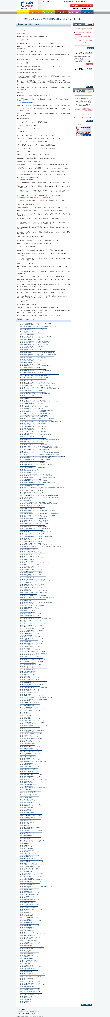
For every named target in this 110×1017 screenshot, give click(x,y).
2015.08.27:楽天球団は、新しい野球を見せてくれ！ (32, 549)
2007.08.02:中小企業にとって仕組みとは (29, 888)
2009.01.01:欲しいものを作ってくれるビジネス (31, 832)
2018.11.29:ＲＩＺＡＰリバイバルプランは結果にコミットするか (35, 413)
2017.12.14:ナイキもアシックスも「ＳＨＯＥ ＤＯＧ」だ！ (34, 451)
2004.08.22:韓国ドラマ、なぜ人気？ (28, 996)
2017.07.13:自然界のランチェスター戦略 (29, 469)
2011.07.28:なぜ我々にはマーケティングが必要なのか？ (33, 722)
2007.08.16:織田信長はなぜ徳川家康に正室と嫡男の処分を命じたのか (36, 886)
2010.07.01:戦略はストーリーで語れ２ (29, 768)
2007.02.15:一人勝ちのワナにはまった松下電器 (31, 909)
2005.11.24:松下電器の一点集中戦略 (28, 960)
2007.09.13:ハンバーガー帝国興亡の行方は (30, 883)
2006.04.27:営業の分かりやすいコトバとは (30, 942)
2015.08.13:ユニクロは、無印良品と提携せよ (30, 551)
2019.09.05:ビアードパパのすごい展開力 (29, 380)
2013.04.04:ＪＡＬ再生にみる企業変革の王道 (30, 650)
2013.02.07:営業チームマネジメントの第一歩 (30, 656)
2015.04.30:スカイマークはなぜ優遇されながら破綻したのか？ (34, 562)
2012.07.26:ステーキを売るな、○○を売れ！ (30, 679)
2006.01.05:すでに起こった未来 (27, 955)
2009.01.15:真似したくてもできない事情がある (31, 830)
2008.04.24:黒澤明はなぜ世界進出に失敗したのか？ (32, 858)
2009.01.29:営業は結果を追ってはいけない (30, 828)
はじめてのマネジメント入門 (82, 45)
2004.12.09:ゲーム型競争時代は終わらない (30, 991)
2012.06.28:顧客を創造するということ (29, 682)
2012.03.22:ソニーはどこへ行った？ (28, 694)
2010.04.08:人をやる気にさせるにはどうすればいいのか (33, 778)
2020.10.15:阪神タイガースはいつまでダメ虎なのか (32, 333)
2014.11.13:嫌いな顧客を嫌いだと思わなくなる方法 (32, 584)
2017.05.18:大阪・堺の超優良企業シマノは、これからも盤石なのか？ (36, 475)
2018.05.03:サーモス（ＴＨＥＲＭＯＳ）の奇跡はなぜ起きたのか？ (35, 434)
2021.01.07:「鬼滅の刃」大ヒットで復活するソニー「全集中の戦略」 (36, 323)
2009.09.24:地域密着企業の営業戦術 (28, 801)
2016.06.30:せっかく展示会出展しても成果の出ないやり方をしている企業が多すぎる (39, 513)
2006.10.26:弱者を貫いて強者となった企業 (30, 922)
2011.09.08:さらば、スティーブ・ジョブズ (30, 717)
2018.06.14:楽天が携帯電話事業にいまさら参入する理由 (33, 429)
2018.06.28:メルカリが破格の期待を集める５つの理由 (32, 428)
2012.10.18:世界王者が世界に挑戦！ (28, 669)
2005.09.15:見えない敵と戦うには (27, 968)
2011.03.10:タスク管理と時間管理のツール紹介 (31, 738)
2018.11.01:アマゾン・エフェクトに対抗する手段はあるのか (34, 415)
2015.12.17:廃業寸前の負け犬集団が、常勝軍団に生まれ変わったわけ (36, 536)
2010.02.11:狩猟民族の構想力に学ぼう (29, 784)
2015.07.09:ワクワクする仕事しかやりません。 (31, 554)
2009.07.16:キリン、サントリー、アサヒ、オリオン (32, 809)
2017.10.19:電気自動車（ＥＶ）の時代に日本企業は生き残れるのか (35, 457)
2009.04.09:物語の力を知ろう (26, 820)
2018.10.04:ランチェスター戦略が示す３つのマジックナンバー (34, 416)
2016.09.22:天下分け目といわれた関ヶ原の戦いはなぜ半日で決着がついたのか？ (38, 503)
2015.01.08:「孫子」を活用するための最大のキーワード (33, 576)
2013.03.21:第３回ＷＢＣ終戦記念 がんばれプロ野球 (32, 651)
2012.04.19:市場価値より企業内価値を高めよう (31, 690)
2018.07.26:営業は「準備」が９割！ (28, 425)
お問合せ (69, 1)
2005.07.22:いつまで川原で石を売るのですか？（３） (32, 973)
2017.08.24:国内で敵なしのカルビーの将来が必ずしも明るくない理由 (36, 464)
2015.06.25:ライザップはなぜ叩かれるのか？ (30, 556)
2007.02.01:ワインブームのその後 (27, 910)
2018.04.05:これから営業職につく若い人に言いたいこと (33, 438)
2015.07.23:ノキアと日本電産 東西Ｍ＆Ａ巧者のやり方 (33, 553)
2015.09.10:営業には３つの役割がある (29, 548)
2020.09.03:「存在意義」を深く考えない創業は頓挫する (33, 338)
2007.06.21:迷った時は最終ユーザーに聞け (30, 892)
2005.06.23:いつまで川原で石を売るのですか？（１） (32, 976)
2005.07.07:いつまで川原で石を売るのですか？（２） (32, 975)
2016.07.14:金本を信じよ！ (26, 512)
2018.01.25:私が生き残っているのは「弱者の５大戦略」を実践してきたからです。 (39, 446)
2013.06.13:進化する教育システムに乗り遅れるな (31, 641)
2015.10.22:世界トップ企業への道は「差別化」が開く (32, 543)
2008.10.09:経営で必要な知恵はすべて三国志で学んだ (32, 842)
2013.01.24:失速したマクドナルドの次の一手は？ (31, 658)
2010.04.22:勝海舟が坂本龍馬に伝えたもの (30, 776)
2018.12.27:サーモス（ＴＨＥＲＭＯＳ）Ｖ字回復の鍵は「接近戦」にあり (37, 410)
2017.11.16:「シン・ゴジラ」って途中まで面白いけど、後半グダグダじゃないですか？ (40, 454)
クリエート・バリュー (83, 124)
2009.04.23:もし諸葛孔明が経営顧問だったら (30, 819)
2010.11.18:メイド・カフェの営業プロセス (30, 751)
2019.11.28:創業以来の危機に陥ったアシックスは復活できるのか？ (35, 370)
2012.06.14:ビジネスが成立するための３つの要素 (31, 684)
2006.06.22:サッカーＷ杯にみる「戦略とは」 (30, 937)
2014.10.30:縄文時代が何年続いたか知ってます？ (31, 585)
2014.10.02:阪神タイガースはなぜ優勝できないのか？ (32, 587)
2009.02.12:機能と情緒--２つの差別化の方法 (30, 827)
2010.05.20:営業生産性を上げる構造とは (29, 773)
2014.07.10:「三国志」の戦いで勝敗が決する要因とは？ (33, 595)
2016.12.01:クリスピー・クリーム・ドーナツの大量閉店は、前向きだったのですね (39, 495)
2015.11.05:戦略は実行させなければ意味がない (31, 541)
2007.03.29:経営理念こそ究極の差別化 (29, 902)
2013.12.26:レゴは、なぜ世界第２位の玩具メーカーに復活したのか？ (36, 618)
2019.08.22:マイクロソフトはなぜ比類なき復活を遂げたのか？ (34, 382)
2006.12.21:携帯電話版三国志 (26, 915)
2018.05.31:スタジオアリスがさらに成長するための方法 (33, 431)
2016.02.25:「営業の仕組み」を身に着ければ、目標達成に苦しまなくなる (37, 528)
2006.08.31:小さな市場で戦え (26, 929)
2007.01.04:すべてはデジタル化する (28, 914)
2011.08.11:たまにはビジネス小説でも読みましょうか (32, 720)
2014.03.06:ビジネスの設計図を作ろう (29, 610)
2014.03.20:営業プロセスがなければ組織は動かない (32, 608)
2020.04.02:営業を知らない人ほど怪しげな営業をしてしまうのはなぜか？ (37, 356)
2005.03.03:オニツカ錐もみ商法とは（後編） (30, 981)
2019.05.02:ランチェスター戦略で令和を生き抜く (31, 395)
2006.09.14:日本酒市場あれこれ (27, 927)
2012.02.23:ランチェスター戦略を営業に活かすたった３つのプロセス (36, 697)
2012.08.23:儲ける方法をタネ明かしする (29, 676)
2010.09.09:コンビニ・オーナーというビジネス (31, 759)
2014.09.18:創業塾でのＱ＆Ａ (26, 589)
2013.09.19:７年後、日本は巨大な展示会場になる (31, 630)
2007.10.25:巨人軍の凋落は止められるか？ (30, 878)
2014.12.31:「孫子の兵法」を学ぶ (27, 577)
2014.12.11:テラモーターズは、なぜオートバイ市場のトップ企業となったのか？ (38, 581)
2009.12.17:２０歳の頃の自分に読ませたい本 (30, 791)
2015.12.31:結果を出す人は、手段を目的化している (32, 534)
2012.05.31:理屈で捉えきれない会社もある (30, 686)
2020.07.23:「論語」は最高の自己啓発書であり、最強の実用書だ (35, 342)
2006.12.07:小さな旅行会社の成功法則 (29, 917)
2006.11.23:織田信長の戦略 (26, 919)
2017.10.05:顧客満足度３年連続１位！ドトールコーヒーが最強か (35, 459)
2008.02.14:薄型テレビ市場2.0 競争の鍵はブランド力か (33, 865)
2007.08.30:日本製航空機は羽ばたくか (29, 884)
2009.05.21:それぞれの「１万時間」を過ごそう (31, 815)
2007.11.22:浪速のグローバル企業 (27, 874)
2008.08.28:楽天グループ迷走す (27, 846)
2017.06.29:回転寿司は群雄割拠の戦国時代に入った (32, 470)
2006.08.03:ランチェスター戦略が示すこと (30, 932)
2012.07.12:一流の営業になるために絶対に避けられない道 (33, 681)
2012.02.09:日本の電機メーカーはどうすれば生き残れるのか (34, 699)
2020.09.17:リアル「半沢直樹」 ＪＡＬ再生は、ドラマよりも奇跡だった (37, 336)
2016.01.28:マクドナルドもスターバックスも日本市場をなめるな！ (35, 531)
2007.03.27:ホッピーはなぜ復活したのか (29, 904)
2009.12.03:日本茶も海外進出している (29, 792)
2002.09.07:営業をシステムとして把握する (30, 999)
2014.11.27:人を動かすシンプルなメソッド (30, 582)
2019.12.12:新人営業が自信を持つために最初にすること (33, 369)
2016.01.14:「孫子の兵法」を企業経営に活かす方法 (32, 533)
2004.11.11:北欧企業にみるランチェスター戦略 (31, 993)
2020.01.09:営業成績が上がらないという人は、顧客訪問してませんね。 (36, 365)
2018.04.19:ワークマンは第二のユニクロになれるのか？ (33, 436)
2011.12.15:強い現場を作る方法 (27, 705)
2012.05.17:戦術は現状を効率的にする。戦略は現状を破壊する (34, 687)
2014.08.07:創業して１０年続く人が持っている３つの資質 (33, 592)
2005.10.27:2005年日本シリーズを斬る (29, 961)
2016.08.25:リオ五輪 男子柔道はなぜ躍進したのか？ (32, 507)
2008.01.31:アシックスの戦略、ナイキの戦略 (30, 866)
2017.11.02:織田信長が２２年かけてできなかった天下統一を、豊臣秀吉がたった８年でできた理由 (42, 456)
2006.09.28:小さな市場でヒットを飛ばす (29, 925)
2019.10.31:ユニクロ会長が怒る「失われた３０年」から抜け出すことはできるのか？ (39, 374)
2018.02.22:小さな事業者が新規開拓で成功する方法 (32, 443)
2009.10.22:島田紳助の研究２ (26, 797)
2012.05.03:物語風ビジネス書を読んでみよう (30, 689)
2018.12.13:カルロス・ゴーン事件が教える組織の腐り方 (33, 411)
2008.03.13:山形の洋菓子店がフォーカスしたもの (31, 861)
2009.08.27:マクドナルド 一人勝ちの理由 (30, 804)
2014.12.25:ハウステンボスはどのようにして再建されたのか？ (34, 579)
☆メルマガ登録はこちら (23, 33)
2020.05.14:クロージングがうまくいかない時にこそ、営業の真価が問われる (37, 351)
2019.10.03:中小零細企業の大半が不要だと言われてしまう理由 (34, 377)
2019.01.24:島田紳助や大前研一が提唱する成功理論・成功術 (34, 406)
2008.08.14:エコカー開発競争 (26, 848)
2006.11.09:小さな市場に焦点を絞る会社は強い (31, 920)
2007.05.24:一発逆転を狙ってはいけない (29, 896)
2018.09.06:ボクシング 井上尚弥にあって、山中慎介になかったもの (36, 420)
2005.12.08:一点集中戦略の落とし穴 (28, 958)
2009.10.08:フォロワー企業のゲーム (28, 799)
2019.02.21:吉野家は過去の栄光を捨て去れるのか (31, 403)
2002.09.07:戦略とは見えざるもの (27, 998)
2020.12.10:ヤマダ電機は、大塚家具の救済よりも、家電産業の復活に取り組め (38, 326)
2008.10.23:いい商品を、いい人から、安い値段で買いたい (33, 840)
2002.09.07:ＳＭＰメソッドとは (27, 1002)
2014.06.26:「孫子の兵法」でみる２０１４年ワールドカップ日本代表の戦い (37, 597)
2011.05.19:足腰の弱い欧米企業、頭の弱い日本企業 (32, 730)
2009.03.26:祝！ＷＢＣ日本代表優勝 (28, 822)
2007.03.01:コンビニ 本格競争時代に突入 (30, 907)
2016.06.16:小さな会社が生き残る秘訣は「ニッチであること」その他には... (37, 515)
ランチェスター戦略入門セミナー (83, 108)
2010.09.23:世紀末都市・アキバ (27, 758)
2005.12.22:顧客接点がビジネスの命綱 (29, 957)
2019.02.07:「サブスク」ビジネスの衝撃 (29, 405)
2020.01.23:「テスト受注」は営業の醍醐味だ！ (31, 364)
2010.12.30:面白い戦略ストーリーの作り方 (30, 746)
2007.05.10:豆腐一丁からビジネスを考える (30, 897)
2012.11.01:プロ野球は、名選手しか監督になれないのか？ (33, 668)
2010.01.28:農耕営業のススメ (26, 786)
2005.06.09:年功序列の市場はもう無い (29, 978)
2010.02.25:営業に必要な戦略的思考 (28, 782)
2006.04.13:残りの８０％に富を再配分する (30, 943)
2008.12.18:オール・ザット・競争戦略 (29, 833)
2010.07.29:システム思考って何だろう (29, 764)
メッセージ (35, 12)
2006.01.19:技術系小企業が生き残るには (29, 953)
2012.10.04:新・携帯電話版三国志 (27, 671)
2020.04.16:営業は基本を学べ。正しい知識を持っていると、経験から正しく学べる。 (39, 354)
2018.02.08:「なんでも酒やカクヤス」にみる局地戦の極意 (33, 444)
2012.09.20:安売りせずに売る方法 (27, 672)
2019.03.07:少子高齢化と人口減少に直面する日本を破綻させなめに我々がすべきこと (39, 402)
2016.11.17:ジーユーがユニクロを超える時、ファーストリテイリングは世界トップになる (40, 497)
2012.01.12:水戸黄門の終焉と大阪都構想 (29, 702)
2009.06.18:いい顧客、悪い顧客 (27, 812)
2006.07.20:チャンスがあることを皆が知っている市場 (32, 934)
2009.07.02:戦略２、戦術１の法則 (27, 810)
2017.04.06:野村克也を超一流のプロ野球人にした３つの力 (33, 480)
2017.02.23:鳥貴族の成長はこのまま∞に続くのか (31, 485)
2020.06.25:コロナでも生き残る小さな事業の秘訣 (31, 346)
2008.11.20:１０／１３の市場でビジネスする (30, 837)
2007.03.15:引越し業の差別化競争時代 (29, 906)
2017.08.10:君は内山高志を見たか (27, 466)
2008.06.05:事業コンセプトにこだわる (29, 856)
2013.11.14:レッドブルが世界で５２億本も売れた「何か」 (33, 623)
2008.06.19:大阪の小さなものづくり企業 (29, 855)
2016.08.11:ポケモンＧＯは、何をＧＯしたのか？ (31, 508)
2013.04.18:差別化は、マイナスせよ (28, 648)
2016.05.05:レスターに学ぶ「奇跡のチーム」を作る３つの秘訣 (34, 520)
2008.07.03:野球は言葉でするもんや (28, 853)
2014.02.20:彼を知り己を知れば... (27, 612)
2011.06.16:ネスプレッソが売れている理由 (30, 727)
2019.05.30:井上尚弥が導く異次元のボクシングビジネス (33, 392)
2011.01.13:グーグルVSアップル (27, 745)
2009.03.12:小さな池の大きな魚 (27, 823)
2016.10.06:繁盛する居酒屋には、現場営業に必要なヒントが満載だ (35, 502)
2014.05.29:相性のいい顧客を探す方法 (29, 600)
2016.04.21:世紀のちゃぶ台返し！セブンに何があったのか (33, 521)
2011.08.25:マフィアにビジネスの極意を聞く (30, 718)
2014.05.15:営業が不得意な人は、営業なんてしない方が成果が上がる (36, 602)
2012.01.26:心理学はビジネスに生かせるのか (30, 700)
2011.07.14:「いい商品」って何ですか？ (29, 723)
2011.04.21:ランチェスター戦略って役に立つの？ (31, 733)
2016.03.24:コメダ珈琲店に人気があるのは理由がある (32, 525)
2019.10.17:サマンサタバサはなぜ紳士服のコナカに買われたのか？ (35, 375)
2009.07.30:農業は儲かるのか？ (27, 807)
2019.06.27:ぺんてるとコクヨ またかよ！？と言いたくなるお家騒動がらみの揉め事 (39, 388)
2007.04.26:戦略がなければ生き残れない (29, 899)
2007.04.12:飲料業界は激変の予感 (27, 901)
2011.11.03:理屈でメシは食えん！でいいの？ (30, 710)
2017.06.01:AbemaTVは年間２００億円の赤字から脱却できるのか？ (35, 474)
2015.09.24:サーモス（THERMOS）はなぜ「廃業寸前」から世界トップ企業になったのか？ (41, 546)
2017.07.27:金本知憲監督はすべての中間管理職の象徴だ (33, 467)
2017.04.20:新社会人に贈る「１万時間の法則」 (31, 479)
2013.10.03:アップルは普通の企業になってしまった (32, 628)
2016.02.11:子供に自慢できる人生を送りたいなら (31, 530)
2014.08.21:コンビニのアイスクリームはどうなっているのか (34, 590)
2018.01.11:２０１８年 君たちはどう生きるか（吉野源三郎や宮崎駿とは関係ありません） (41, 447)
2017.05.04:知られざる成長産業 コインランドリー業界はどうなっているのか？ (38, 477)
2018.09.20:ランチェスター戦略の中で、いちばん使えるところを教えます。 (37, 418)
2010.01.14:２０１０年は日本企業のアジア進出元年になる (33, 787)
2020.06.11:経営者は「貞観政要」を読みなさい (31, 347)
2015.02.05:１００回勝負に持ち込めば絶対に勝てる (32, 572)
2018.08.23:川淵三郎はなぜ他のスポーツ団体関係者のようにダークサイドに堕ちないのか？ (41, 421)
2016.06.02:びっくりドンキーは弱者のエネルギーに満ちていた (34, 516)
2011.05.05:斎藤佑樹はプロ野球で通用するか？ (31, 732)
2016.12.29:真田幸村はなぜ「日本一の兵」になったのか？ (33, 492)
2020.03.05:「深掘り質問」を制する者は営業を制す (32, 359)
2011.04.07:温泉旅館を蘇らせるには (28, 735)
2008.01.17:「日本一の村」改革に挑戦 (29, 868)
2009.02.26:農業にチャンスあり (27, 825)
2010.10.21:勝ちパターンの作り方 (27, 755)
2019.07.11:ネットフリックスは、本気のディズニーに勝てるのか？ (35, 387)
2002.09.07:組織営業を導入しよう (27, 1001)
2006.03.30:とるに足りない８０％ (27, 945)
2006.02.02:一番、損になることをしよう (29, 952)
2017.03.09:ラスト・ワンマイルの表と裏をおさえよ (32, 484)
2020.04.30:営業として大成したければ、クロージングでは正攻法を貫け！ (37, 352)
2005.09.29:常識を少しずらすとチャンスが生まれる (32, 966)
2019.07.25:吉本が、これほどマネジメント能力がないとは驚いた (35, 385)
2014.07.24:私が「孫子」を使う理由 (28, 594)
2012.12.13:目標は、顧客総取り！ (27, 663)
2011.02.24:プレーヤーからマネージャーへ (30, 740)
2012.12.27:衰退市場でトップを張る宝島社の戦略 (31, 661)
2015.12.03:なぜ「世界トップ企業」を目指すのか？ (32, 538)
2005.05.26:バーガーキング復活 (27, 979)
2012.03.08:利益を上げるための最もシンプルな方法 (32, 695)
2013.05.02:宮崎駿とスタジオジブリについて (30, 646)
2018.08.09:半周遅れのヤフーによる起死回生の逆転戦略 (33, 423)
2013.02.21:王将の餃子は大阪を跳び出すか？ (30, 654)
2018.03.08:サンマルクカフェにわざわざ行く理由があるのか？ (34, 441)
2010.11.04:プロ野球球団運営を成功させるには (31, 753)
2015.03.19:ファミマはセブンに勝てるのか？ (30, 567)
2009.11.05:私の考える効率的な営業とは (29, 796)
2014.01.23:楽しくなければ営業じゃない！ (30, 615)
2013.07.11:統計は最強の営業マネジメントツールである (33, 638)
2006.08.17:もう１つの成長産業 (27, 930)
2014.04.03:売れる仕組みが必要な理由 (29, 607)
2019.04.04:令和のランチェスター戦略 (29, 398)
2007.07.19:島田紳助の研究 (26, 889)
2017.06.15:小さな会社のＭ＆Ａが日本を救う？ (31, 472)
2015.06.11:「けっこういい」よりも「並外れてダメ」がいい (34, 558)
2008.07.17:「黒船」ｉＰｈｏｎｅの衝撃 (29, 851)
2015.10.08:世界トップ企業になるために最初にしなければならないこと (36, 544)
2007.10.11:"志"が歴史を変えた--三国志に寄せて (31, 879)
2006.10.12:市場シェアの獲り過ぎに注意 (29, 924)
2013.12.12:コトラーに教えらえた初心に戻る (30, 620)
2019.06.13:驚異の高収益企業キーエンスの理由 (31, 390)
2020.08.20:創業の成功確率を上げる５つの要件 (31, 339)
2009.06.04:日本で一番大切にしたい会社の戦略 (31, 814)
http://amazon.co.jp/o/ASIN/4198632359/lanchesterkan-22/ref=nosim (36, 197)
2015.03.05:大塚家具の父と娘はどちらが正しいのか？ (32, 569)
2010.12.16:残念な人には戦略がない (28, 748)
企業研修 (61, 12)
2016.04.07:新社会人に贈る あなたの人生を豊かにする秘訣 (34, 523)
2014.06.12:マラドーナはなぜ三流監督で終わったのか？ (33, 599)
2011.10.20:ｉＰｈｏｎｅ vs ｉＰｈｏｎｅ (30, 712)
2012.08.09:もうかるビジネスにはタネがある (30, 677)
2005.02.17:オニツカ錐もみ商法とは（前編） (30, 983)
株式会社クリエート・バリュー (27, 5)
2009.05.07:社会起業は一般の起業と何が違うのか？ (32, 817)
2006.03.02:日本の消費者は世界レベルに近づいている (32, 948)
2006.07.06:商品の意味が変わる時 (27, 935)
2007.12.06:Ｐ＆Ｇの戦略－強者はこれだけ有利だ (31, 873)
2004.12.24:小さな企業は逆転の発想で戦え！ (30, 989)
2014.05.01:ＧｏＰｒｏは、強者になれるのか (30, 603)
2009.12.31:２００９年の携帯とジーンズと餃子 (31, 789)
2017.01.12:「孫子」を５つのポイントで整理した (31, 490)
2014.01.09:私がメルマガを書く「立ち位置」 (30, 617)
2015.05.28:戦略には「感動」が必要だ (29, 559)
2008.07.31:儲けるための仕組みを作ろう (29, 850)
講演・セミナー (48, 12)
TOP (23, 12)
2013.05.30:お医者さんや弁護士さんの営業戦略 (31, 643)
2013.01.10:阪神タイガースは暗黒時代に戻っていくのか (33, 659)
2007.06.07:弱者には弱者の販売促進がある (30, 894)
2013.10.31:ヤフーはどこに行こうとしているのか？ (32, 625)
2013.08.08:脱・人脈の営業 (26, 635)
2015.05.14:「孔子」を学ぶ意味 (27, 561)
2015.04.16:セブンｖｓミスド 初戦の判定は (30, 564)
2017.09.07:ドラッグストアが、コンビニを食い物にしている (34, 462)
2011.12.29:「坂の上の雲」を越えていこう (30, 704)
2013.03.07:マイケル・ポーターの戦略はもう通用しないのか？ (34, 653)
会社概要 (53, 1)
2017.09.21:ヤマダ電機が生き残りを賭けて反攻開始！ (32, 461)
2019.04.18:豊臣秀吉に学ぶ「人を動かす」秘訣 (31, 397)
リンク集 (75, 1)
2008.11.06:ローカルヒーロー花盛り (28, 838)
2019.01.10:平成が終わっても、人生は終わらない (31, 408)
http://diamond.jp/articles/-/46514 (26, 102)
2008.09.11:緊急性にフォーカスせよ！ (29, 845)
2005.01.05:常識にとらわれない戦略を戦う (30, 988)
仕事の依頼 (87, 12)
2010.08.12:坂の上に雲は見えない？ (28, 763)
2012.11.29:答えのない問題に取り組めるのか (30, 664)
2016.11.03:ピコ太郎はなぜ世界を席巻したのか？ (31, 498)
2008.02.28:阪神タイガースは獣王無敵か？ (30, 863)
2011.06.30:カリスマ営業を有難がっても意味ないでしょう (33, 725)
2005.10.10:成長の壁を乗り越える (27, 965)
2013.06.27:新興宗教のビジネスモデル (29, 640)
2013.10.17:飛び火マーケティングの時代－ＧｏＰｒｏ (32, 626)
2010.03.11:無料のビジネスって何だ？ (29, 781)
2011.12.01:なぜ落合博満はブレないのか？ (30, 707)
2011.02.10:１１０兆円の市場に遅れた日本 (30, 741)
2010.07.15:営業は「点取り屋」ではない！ (30, 766)
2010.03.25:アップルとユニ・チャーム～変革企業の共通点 (33, 779)
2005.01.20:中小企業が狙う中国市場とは (29, 986)
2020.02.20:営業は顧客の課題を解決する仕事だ (31, 361)
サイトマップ (82, 1)
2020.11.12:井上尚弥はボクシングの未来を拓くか (31, 329)
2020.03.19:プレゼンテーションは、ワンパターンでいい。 (33, 357)
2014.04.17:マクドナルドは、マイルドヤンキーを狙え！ (33, 605)
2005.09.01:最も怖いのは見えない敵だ (29, 970)
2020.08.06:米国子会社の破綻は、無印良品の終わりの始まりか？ (35, 341)
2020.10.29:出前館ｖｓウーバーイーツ (29, 331)
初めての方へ (46, 1)
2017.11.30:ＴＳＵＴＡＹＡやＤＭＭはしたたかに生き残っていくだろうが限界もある (39, 452)
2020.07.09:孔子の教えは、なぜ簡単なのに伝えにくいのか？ (34, 344)
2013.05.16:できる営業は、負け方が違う (29, 645)
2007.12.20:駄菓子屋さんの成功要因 (28, 871)
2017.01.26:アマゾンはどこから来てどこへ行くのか (32, 489)
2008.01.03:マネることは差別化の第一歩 (29, 870)
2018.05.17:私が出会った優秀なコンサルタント (31, 433)
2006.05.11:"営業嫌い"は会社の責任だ (28, 940)
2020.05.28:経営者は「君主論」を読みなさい (30, 349)
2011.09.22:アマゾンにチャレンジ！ (28, 715)
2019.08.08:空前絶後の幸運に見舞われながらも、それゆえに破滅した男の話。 (38, 383)
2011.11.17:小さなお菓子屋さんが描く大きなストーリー (33, 709)
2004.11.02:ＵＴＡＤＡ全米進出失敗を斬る (30, 994)
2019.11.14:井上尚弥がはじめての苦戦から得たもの (32, 372)
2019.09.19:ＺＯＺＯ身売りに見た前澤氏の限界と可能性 (33, 379)
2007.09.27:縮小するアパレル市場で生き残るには (31, 881)
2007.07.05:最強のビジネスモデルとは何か (30, 891)
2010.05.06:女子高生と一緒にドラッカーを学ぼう (31, 774)
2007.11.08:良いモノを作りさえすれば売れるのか (31, 876)
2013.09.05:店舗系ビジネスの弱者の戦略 (29, 631)
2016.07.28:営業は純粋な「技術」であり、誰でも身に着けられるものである (37, 510)
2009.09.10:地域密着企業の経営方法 (28, 802)
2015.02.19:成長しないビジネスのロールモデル (31, 571)
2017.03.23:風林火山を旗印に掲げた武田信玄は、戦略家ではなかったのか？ (37, 482)
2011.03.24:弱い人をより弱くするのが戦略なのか (31, 736)
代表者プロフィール (61, 1)
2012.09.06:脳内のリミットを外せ (27, 674)
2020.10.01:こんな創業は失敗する (27, 334)
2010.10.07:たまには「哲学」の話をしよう (30, 756)
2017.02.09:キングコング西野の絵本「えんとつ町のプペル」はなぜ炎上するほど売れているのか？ (42, 487)
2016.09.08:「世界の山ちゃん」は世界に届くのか (31, 505)
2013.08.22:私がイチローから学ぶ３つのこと (30, 633)
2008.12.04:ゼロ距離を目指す (26, 835)
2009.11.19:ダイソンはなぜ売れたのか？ (29, 794)
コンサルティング (74, 12)
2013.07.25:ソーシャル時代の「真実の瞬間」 (30, 636)
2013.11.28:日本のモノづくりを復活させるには (31, 622)
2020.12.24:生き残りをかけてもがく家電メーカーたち (32, 324)
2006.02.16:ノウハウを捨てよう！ (27, 950)
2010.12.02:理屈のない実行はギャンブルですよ (31, 750)
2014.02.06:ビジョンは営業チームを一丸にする (31, 613)
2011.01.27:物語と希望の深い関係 (27, 743)
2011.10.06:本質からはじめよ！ (27, 714)
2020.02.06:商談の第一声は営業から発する (30, 362)
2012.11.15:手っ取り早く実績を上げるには (30, 666)
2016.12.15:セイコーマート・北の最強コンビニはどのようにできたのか (36, 494)
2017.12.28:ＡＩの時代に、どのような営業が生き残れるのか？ (34, 449)
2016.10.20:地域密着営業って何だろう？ (29, 500)
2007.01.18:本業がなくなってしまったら (29, 912)
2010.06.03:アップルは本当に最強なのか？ (30, 771)
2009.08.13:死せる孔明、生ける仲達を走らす (30, 805)
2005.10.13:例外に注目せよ (26, 963)
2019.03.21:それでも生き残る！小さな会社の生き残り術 (33, 400)
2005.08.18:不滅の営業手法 (26, 971)
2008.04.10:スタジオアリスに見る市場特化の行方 (31, 860)
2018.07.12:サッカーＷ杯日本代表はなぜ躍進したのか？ (33, 426)
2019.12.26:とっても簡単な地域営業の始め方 (30, 367)
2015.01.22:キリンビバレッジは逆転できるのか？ (31, 574)
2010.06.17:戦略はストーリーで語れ (28, 769)
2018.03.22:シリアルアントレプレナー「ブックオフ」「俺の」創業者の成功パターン (39, 439)
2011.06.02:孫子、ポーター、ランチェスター (30, 728)
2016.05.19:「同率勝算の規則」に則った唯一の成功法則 (33, 518)
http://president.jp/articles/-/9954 (26, 179)
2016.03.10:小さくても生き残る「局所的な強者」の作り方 (33, 526)
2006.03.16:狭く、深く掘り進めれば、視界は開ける (32, 947)
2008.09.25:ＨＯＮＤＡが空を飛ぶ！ (28, 843)
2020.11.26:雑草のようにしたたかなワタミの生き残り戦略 (33, 328)
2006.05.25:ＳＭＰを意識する (26, 938)
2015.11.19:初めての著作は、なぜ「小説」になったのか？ (33, 539)
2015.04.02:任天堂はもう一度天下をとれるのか (31, 566)
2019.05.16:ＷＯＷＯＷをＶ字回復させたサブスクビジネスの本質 (35, 393)
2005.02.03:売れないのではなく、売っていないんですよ (33, 984)
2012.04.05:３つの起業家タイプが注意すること (31, 692)
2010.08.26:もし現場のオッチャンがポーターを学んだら (33, 761)
